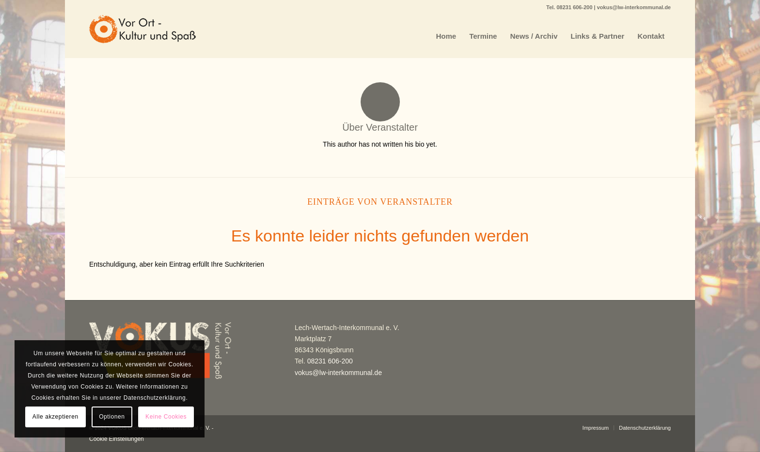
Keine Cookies (166, 416)
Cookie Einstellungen (116, 439)
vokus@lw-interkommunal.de (634, 7)
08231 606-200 (575, 7)
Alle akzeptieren (55, 416)
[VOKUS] (142, 36)
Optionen (112, 416)
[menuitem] (446, 36)
